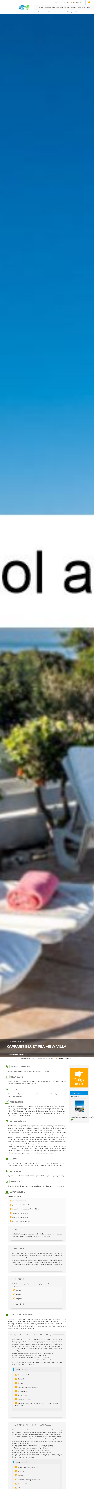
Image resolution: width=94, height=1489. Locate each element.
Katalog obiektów (72, 12)
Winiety (54, 7)
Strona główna (25, 1058)
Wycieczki (45, 12)
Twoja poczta (47, 7)
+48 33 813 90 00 (62, 2)
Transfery (88, 7)
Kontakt (40, 7)
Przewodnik (66, 7)
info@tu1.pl (77, 2)
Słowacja (60, 7)
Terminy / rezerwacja (79, 1078)
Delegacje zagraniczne (78, 7)
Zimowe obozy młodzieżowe (57, 12)
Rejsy (39, 12)
